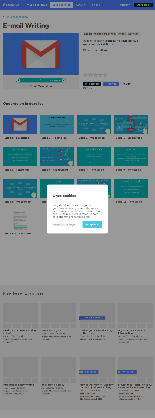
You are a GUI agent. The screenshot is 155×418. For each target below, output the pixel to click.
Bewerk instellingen (64, 224)
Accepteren (92, 224)
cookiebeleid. (82, 216)
